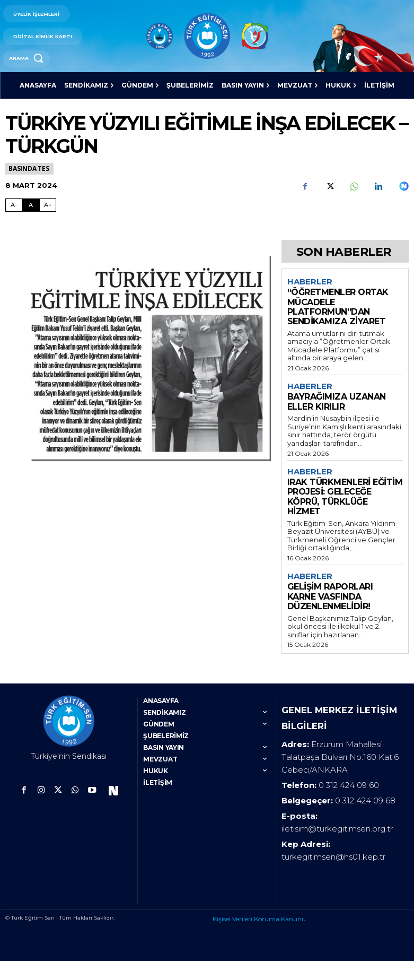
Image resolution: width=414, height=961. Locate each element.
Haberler (309, 282)
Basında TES (29, 168)
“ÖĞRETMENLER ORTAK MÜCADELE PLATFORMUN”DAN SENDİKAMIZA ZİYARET (338, 306)
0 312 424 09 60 (349, 785)
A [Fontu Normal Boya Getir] (31, 205)
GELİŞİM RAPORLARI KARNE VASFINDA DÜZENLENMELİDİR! (330, 596)
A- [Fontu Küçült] (14, 205)
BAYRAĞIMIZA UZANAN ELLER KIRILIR (336, 401)
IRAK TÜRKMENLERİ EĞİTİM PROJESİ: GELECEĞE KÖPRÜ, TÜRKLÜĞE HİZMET (345, 496)
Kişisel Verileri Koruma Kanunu (259, 918)
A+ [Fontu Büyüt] (48, 205)
